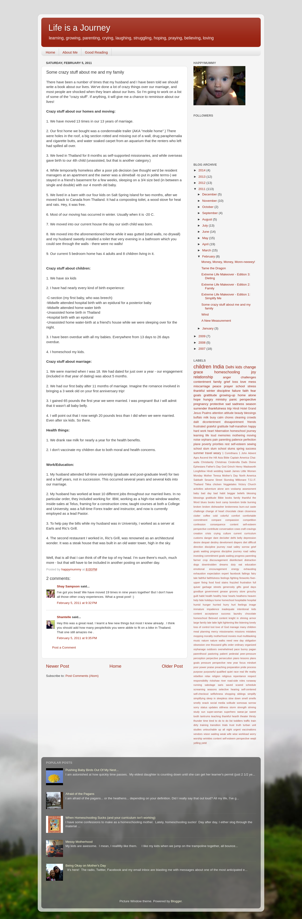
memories (224, 435)
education (250, 564)
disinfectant (236, 560)
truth (238, 725)
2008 (202, 342)
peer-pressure (248, 653)
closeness (250, 511)
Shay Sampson (68, 586)
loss (235, 382)
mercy (214, 631)
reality (252, 671)
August (207, 219)
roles (242, 680)
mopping (198, 636)
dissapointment (234, 422)
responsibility (200, 680)
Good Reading (96, 52)
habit (202, 595)
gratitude (222, 426)
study (196, 711)
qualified (221, 671)
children (202, 367)
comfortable (249, 515)
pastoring (213, 653)
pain (215, 439)
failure (236, 390)
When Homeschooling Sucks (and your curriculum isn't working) (110, 817)
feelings (225, 578)
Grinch (231, 466)
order (231, 644)
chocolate (230, 511)
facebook (235, 573)
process (251, 667)
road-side (232, 680)
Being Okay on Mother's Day (85, 865)
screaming (199, 689)
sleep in (211, 698)
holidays (209, 600)
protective (217, 404)
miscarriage (201, 386)
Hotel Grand (248, 408)
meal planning (201, 631)
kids (238, 367)
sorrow (252, 702)
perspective (248, 399)
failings (246, 573)
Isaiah (227, 471)
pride (243, 667)
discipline (223, 390)
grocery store (237, 591)
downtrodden (209, 564)
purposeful (209, 671)
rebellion (198, 676)
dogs (196, 564)
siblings (241, 693)
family (217, 382)
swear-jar (242, 711)
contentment (202, 382)
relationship (203, 377)
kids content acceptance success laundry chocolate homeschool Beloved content (224, 614)
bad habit (219, 493)
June (206, 231)
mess (252, 382)
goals (197, 395)
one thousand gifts (216, 644)
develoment (226, 542)
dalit (196, 422)
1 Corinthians (230, 453)
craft (243, 528)
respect (252, 676)
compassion (232, 520)
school (240, 386)
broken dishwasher (213, 506)
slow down (234, 698)
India (218, 367)
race (236, 671)
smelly (197, 702)
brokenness (231, 506)
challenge (198, 511)
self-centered (248, 689)
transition (215, 725)
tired (211, 720)
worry (253, 734)
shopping (230, 693)
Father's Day (213, 466)
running (197, 684)
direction (198, 546)
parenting (225, 439)
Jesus (197, 413)
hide (201, 600)
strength (242, 707)
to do (218, 720)
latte (214, 622)
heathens (241, 595)
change (249, 367)
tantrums (205, 716)
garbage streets (211, 587)
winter (210, 390)
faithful (202, 578)
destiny (215, 542)
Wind (205, 314)
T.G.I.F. (252, 479)
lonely (252, 622)
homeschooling (227, 372)
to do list (227, 720)
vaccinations (249, 729)
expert (225, 573)
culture (227, 533)
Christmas (221, 462)
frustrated (199, 426)
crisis (208, 533)
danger (208, 537)
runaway (251, 680)
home (218, 600)
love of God (222, 627)
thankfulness (217, 408)
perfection (249, 439)
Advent (252, 453)
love (243, 382)
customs (198, 537)
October (208, 207)
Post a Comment (64, 647)
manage (234, 627)
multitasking (249, 636)
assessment (249, 488)
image (252, 604)
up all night (225, 729)
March (207, 250)
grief (227, 382)
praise (210, 667)
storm (233, 707)
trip (229, 408)
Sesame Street (213, 479)
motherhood (220, 636)
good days (249, 587)
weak (223, 734)
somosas (242, 702)
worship (197, 738)
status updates (209, 707)
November (210, 200)
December (210, 194)
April (206, 244)
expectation (213, 573)
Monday (197, 475)
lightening (228, 622)
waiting (215, 734)
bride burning (248, 502)
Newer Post (57, 666)
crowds (251, 417)
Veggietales (229, 484)
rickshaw (215, 680)
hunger (207, 604)
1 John (243, 453)
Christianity (207, 462)
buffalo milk (201, 417)
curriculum (250, 533)
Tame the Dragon (213, 268)
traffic (247, 720)
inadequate (228, 609)
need (229, 640)
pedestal (234, 653)
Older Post (172, 666)
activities (198, 488)
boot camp (222, 502)
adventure (210, 488)
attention (217, 413)
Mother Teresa (212, 475)
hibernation (222, 431)
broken (197, 506)
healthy (217, 595)
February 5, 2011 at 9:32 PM (77, 603)
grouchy (251, 591)
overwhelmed (225, 649)
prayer (228, 386)
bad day (206, 493)
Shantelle (64, 617)
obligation (250, 640)
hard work (199, 431)
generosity (229, 587)
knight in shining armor (242, 618)
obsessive (199, 644)
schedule (251, 684)
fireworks (244, 578)
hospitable (241, 600)
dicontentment (211, 422)
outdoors (212, 649)
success (251, 448)
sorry (196, 707)
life (207, 435)
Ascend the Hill (208, 457)
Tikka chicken (213, 484)
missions (240, 631)
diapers (238, 542)
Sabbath (198, 479)
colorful (224, 515)
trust (231, 725)
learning (198, 435)
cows (237, 528)
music (196, 640)
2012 (202, 183)
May (205, 238)
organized (250, 644)
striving (252, 707)
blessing (251, 493)
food (211, 582)
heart (210, 431)
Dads (244, 462)
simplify (251, 693)
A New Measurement (216, 320)
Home (50, 52)
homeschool (237, 431)
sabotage (210, 684)
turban (246, 725)
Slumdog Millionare (235, 479)
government (211, 591)
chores (229, 417)
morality (208, 636)
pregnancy (200, 404)
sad (228, 404)
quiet (230, 671)
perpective (212, 658)
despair (205, 542)
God (224, 466)
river (223, 680)
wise (235, 734)
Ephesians (199, 466)
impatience (213, 609)
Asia (220, 457)
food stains (221, 582)
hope (197, 399)
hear (224, 595)
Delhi (230, 367)
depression (249, 537)
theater (244, 716)
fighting (234, 578)
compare (216, 520)
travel (208, 453)
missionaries (226, 631)
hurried (217, 604)
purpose (198, 671)
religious (226, 676)
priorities (218, 444)
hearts (231, 595)
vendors (197, 734)
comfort (235, 515)
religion (216, 676)
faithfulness (213, 578)
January (208, 328)
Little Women (248, 471)
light (220, 622)
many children (248, 627)
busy (213, 417)
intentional (243, 609)
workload (244, 734)
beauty (239, 413)
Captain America (239, 457)
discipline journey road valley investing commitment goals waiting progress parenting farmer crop (224, 556)
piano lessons (241, 658)
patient (223, 653)
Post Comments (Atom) (82, 676)
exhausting (250, 569)
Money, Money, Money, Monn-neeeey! (228, 262)
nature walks (217, 640)
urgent (237, 729)
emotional (199, 569)
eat (240, 564)
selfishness (216, 693)
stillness (223, 707)
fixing (204, 582)
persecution (225, 658)
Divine (252, 462)
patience (237, 439)
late (209, 622)
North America (247, 475)
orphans (206, 439)
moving (251, 435)
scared (239, 684)
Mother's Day (230, 475)
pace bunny (241, 649)
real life (244, 671)
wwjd (253, 738)
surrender (200, 408)
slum (206, 448)
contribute (212, 528)
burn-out (244, 506)
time (205, 720)
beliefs (241, 493)
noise (196, 439)
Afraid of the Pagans (79, 794)
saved (229, 684)
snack (205, 702)
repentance (239, 676)
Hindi (236, 408)
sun (203, 711)
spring (240, 448)
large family (199, 622)
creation (197, 533)
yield (204, 743)
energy (235, 569)
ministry (221, 399)
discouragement (219, 560)
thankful (199, 390)
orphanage (199, 649)
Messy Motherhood (78, 841)
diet (245, 542)
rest (227, 444)
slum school (218, 448)
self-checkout (201, 693)
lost (212, 627)
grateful (211, 426)
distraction (250, 560)
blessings (250, 413)
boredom (234, 502)
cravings (251, 528)
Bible (226, 457)
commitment (200, 520)
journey (251, 431)
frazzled (234, 582)
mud (239, 636)
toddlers (238, 720)
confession (199, 524)
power (202, 667)
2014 (202, 170)
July (205, 225)
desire (196, 542)
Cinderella (234, 462)
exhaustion (199, 573)
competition (249, 520)
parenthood (199, 653)
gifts (239, 587)
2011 (202, 189)
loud (213, 435)
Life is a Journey (79, 28)
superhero (230, 711)
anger (227, 377)
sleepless (222, 698)
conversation (226, 528)
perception (199, 658)
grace (198, 372)
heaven (252, 595)
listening (244, 622)
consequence (217, 524)
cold (215, 515)
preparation (233, 667)
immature (198, 609)
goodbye (198, 591)
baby (196, 493)
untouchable (210, 729)
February (209, 256)
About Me (70, 52)
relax (207, 676)
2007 (202, 348)
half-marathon (238, 426)
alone (221, 488)
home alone (247, 395)
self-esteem (238, 444)
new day (239, 640)
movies (232, 636)
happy (252, 426)
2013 (202, 176)
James (236, 471)
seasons (212, 689)
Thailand (198, 484)
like (237, 622)
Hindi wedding (215, 471)
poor (196, 667)
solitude (230, 702)
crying (217, 533)
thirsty (252, 716)
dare (215, 537)
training (204, 725)
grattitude (210, 395)
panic (233, 399)
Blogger (176, 901)
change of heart (215, 511)
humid (196, 604)
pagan (252, 649)
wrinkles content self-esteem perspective (226, 738)
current (238, 533)
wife (229, 734)
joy (253, 372)
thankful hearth (230, 716)
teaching (216, 716)
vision (207, 734)
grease (224, 591)
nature (205, 640)
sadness (238, 404)
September (210, 213)
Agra (196, 457)
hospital (251, 600)
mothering (238, 435)
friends (251, 422)
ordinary (239, 644)
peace (217, 386)
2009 (202, 336)
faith (246, 390)
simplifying (199, 698)
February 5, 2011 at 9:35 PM (77, 638)
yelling (197, 743)
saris (220, 684)
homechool (228, 600)
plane (197, 444)
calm (220, 417)
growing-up (227, 395)
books (211, 502)
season (251, 404)
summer (198, 453)
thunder (197, 720)
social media (217, 702)
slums (231, 448)
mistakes (251, 631)
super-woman (214, 711)
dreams (223, 564)
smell (245, 698)
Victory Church (247, 484)
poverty (206, 444)
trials (225, 725)
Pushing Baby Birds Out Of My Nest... (92, 770)
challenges (248, 377)
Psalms (206, 413)
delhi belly (236, 537)
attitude (229, 413)
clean (240, 511)
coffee (206, 515)
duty (233, 564)
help (195, 600)
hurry (226, 604)
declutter (224, 537)
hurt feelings (239, 604)
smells (252, 698)
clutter (196, 515)
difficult (252, 542)
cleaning (240, 417)
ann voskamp (233, 488)
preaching (220, 667)
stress (251, 386)
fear (253, 390)
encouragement (218, 569)
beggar (231, 493)
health (209, 595)
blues (204, 502)
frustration (245, 582)
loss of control (201, 627)
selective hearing (229, 689)
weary (217, 453)
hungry (208, 399)
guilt (195, 595)
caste (253, 506)
